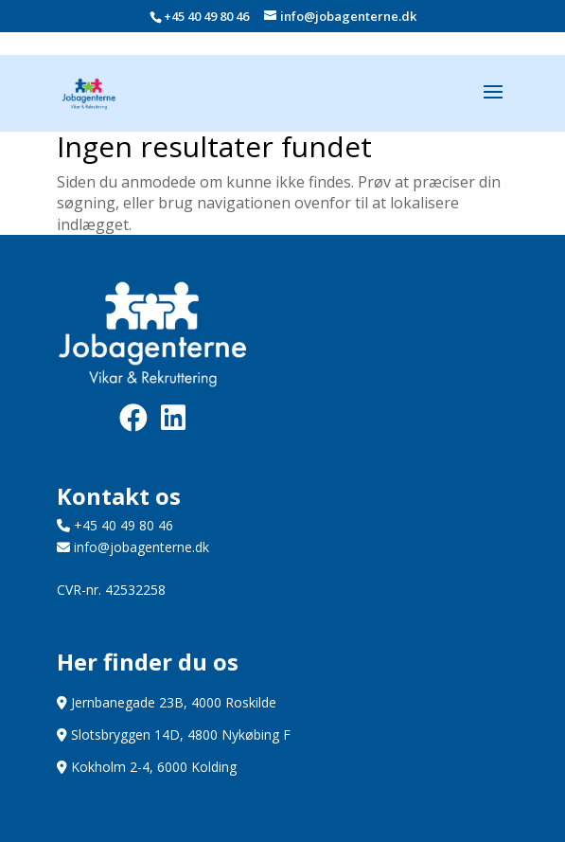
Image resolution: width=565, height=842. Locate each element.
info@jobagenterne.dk (133, 547)
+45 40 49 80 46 (206, 16)
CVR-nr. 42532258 (111, 590)
